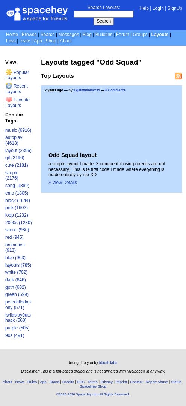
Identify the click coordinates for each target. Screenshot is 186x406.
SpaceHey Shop (93, 386)
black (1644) (17, 200)
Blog (87, 34)
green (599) (17, 294)
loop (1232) (16, 215)
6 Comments (115, 90)
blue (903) (15, 257)
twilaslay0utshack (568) (18, 317)
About (65, 41)
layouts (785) (18, 265)
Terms (93, 382)
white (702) (16, 272)
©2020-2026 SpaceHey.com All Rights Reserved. (93, 394)
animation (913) (15, 247)
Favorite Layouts (17, 102)
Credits (68, 382)
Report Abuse (157, 382)
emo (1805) (16, 193)
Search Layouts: (104, 7)
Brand (54, 382)
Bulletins (103, 34)
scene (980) (17, 229)
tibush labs (108, 363)
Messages (68, 34)
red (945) (14, 237)
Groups (140, 34)
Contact (136, 382)
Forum (122, 34)
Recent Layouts (16, 88)
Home (12, 34)
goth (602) (15, 287)
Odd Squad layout (72, 155)
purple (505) (17, 328)
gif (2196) (14, 157)
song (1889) (17, 185)
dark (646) (15, 279)
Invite (25, 41)
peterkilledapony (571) (18, 304)
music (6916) (18, 130)
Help (144, 8)
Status (176, 382)
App (38, 41)
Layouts (160, 34)
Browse (29, 34)
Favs (11, 41)
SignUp (175, 8)
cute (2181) (16, 165)
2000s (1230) (18, 222)
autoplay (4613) (13, 140)
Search (104, 21)
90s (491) (14, 335)
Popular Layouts (17, 75)
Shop (50, 41)
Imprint (121, 382)
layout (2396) (18, 150)
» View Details (62, 182)
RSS (81, 382)
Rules (32, 382)
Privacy (107, 382)
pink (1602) (16, 207)
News (20, 382)
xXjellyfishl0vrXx (86, 90)
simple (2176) (11, 175)
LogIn (158, 8)
